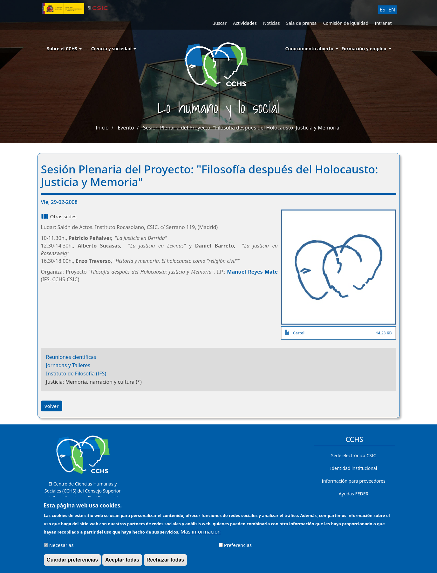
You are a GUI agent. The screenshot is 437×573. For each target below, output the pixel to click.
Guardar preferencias (72, 563)
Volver (51, 406)
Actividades (245, 23)
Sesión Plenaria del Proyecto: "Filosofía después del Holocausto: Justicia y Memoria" (242, 127)
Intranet (383, 23)
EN (391, 9)
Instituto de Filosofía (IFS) (76, 373)
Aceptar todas (122, 563)
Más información (201, 534)
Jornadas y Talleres (68, 365)
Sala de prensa (301, 23)
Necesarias (61, 548)
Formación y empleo (363, 48)
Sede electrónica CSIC (353, 455)
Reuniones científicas (71, 356)
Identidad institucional (353, 468)
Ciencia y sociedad (113, 48)
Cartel (298, 333)
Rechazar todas (165, 563)
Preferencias (238, 548)
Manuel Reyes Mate (252, 271)
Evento (126, 127)
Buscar (219, 23)
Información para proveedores (353, 481)
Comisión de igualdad (345, 23)
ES (383, 9)
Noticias (271, 23)
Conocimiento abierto (309, 48)
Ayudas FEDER (353, 494)
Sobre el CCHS (64, 48)
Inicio (102, 127)
